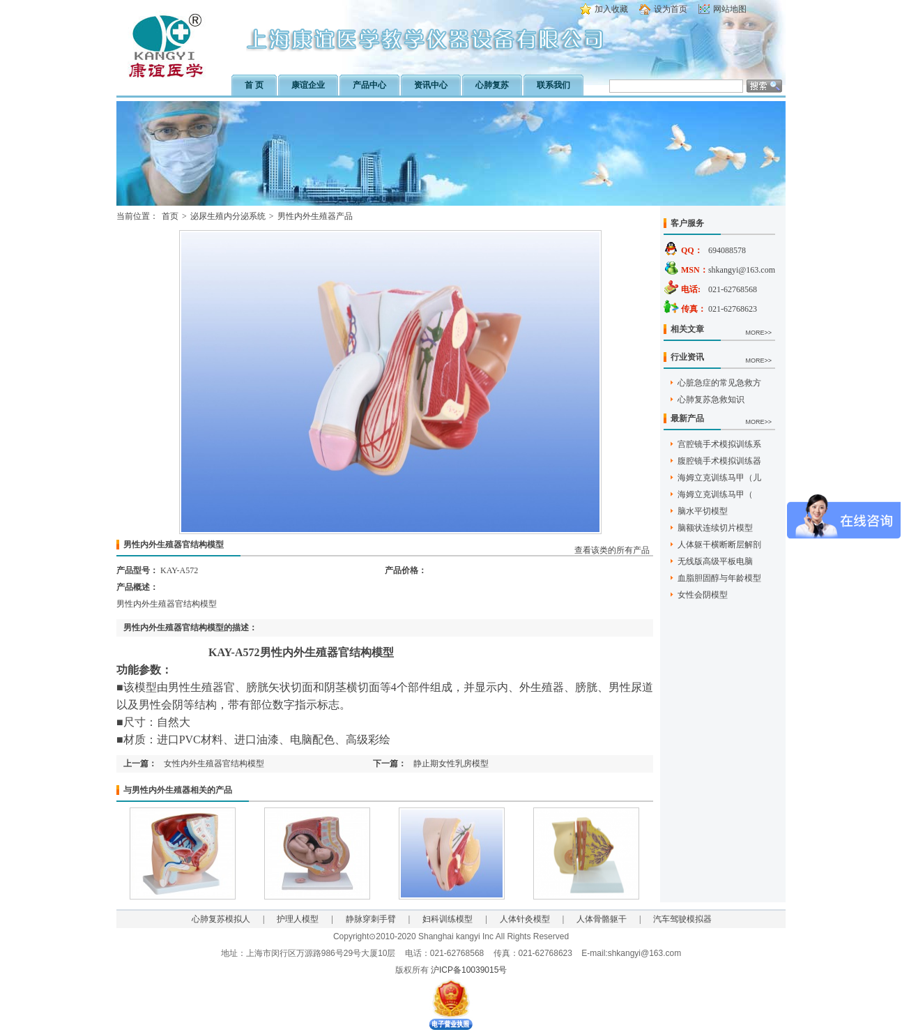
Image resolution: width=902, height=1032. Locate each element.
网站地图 (730, 9)
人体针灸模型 (525, 919)
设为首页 (670, 9)
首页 (170, 216)
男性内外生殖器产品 (315, 216)
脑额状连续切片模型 (715, 528)
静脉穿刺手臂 (371, 919)
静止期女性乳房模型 (451, 763)
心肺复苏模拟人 (221, 919)
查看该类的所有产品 (612, 550)
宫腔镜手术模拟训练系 (719, 444)
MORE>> (758, 332)
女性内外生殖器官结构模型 (214, 763)
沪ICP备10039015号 (469, 970)
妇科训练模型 (447, 919)
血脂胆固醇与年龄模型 (719, 578)
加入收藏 (611, 9)
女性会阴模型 (703, 595)
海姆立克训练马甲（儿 (719, 478)
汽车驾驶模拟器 (682, 919)
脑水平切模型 (703, 511)
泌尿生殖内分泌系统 (228, 216)
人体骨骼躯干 (601, 919)
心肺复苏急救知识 (711, 399)
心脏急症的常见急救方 (719, 383)
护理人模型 (298, 919)
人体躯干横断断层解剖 (719, 544)
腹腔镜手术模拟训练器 (719, 461)
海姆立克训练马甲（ (715, 494)
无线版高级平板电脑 (715, 561)
